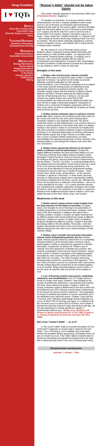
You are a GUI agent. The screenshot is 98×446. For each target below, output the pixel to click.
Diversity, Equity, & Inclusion (19, 33)
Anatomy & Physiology (22, 43)
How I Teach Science (23, 71)
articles (68, 352)
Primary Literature (24, 75)
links (77, 352)
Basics (28, 26)
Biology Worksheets (23, 64)
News (30, 36)
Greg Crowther (22, 5)
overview (57, 352)
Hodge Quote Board (23, 68)
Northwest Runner (48, 16)
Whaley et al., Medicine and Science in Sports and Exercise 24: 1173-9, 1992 (63, 311)
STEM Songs (27, 78)
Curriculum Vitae (25, 31)
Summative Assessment (21, 56)
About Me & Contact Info (21, 29)
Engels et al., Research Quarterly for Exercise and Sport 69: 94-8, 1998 (65, 315)
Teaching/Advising (21, 40)
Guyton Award (26, 66)
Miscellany (25, 61)
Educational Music (24, 54)
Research (26, 50)
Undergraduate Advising (21, 46)
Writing (29, 80)
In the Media (27, 73)
